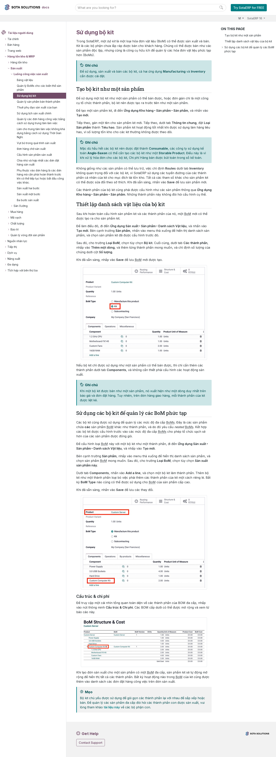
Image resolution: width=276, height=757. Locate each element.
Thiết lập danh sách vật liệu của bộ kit (248, 41)
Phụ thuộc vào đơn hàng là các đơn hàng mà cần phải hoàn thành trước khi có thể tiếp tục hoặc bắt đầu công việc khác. (41, 180)
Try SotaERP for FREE (248, 8)
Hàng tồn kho (21, 62)
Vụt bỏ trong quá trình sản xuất (38, 147)
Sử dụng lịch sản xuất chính (36, 113)
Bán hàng (16, 44)
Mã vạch (18, 221)
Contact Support (90, 743)
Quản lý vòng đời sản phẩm (30, 239)
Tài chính (15, 39)
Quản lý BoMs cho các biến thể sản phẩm (41, 88)
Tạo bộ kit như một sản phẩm (243, 35)
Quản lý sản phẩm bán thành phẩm (40, 101)
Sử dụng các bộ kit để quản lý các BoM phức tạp (249, 49)
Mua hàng (19, 215)
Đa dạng (15, 268)
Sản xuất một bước (31, 198)
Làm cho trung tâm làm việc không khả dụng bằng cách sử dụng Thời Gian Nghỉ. (41, 137)
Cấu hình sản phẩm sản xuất (36, 158)
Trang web (17, 50)
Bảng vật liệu (27, 80)
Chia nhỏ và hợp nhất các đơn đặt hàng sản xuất (40, 166)
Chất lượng (19, 227)
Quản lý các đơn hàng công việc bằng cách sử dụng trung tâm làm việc (40, 123)
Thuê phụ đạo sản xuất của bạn (39, 107)
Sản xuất (19, 68)
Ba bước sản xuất (30, 204)
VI (240, 18)
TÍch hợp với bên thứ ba (25, 274)
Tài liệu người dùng (22, 33)
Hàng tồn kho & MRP (23, 56)
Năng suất (16, 262)
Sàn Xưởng (23, 209)
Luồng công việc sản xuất (33, 74)
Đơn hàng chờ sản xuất (33, 152)
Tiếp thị (14, 251)
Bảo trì (17, 233)
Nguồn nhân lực (20, 245)
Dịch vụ (14, 256)
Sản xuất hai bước (30, 192)
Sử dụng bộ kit (28, 95)
